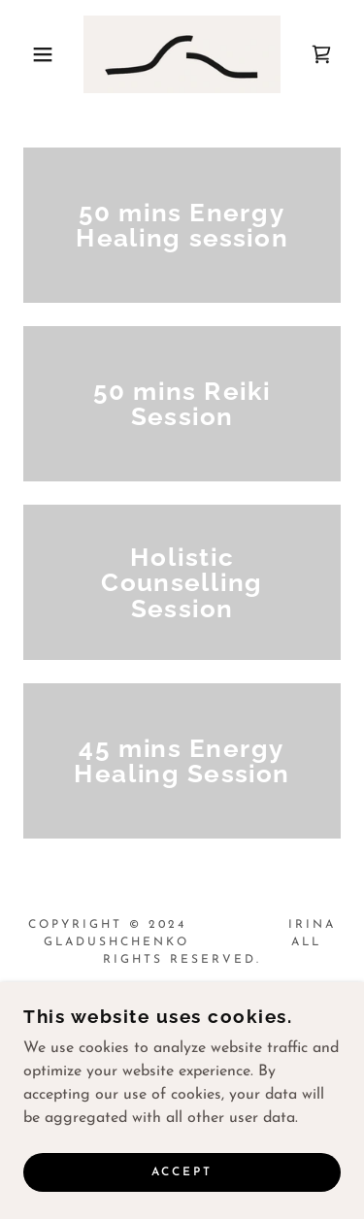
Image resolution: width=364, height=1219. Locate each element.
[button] (28, 54)
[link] (182, 54)
